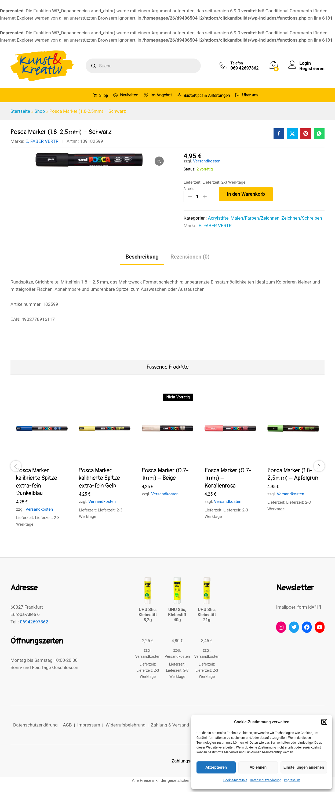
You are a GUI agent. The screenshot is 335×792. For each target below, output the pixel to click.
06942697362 (34, 621)
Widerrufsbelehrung (125, 725)
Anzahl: (189, 188)
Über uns (246, 95)
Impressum (292, 780)
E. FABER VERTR (42, 141)
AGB (67, 725)
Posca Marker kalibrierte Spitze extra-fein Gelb (99, 478)
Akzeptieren (216, 767)
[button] (324, 722)
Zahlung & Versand (170, 725)
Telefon (237, 63)
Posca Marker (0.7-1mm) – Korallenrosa (228, 478)
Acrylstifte (218, 218)
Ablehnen (258, 767)
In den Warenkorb (246, 194)
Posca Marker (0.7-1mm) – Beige (165, 474)
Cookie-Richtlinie (235, 780)
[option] (41, 465)
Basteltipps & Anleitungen (203, 95)
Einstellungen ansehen (303, 767)
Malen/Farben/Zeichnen (255, 218)
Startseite (20, 111)
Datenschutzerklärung (265, 780)
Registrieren (312, 68)
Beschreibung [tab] (141, 256)
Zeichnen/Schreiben (301, 218)
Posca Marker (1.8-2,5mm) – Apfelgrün (292, 474)
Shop (100, 95)
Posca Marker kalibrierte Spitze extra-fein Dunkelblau (36, 482)
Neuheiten (125, 95)
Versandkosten (206, 161)
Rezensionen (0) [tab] (190, 256)
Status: (189, 169)
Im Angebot (158, 95)
